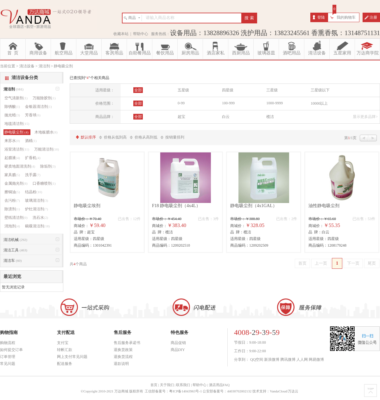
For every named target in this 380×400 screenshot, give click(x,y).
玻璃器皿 (266, 53)
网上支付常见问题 (72, 356)
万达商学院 (368, 53)
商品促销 (178, 343)
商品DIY (178, 350)
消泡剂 (12, 226)
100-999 (228, 103)
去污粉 (12, 200)
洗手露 (33, 175)
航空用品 (64, 53)
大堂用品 (89, 53)
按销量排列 (174, 137)
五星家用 (342, 53)
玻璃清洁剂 (36, 200)
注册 (373, 17)
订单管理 (7, 356)
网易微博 (316, 359)
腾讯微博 (287, 359)
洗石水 (40, 217)
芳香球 (33, 115)
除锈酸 (12, 106)
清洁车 (12, 260)
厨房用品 (190, 53)
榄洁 (270, 116)
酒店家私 (216, 53)
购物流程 (7, 343)
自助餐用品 (140, 53)
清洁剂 (13, 89)
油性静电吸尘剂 (323, 205)
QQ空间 (256, 359)
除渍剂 (12, 209)
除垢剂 (48, 166)
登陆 (321, 17)
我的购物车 (346, 17)
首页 (302, 263)
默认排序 (88, 137)
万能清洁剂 (46, 149)
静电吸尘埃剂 (87, 205)
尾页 (372, 263)
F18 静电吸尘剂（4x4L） (176, 205)
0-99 (181, 103)
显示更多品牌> (365, 116)
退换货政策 (123, 350)
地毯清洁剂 (16, 123)
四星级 (227, 90)
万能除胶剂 (44, 98)
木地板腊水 (46, 132)
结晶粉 (33, 192)
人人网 (302, 359)
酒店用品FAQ (219, 385)
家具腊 (12, 175)
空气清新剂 (16, 98)
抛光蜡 (12, 115)
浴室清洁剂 (16, 149)
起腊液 (12, 158)
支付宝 (62, 343)
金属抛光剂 (16, 183)
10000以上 (319, 103)
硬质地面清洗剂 (19, 166)
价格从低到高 (115, 137)
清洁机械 (15, 239)
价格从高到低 (146, 137)
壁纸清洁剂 (16, 217)
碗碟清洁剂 (37, 226)
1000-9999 (274, 103)
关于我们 (167, 385)
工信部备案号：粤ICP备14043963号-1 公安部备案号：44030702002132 (198, 391)
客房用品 (114, 53)
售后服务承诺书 (127, 343)
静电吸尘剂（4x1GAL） (253, 205)
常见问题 (7, 363)
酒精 (31, 140)
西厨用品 (241, 53)
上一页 (321, 263)
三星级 (272, 90)
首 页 (12, 53)
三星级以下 (320, 90)
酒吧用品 (292, 53)
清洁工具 (15, 250)
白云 (226, 116)
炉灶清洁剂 (36, 209)
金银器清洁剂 (38, 106)
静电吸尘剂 (16, 132)
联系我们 (183, 385)
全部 (138, 90)
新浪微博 (271, 359)
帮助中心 (140, 34)
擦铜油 (12, 192)
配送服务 (64, 363)
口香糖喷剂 (44, 183)
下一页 (353, 263)
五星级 (183, 90)
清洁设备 (317, 53)
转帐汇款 (64, 350)
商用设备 (38, 53)
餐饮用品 (165, 53)
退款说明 (121, 363)
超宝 (181, 116)
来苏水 (12, 140)
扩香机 (33, 158)
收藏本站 (121, 34)
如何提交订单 (11, 350)
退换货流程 (123, 356)
